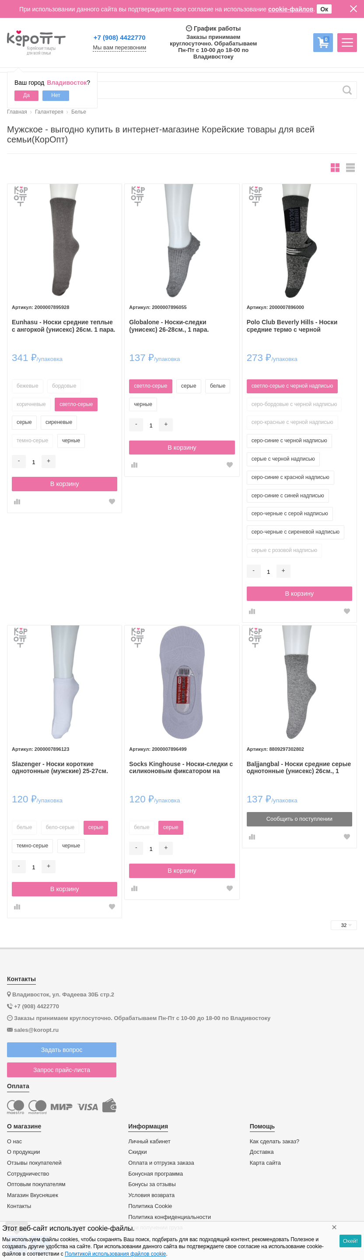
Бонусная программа (155, 1174)
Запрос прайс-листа (61, 1069)
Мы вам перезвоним (119, 48)
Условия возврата (151, 1195)
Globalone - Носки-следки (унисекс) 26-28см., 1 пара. (169, 326)
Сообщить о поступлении (299, 819)
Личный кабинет (149, 1142)
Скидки (137, 1152)
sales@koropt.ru (36, 1030)
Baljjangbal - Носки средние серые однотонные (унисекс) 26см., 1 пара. (299, 767)
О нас (14, 1142)
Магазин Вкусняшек (32, 1195)
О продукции (23, 1152)
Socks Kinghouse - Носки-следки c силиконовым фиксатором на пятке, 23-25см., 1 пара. (181, 767)
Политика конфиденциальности (169, 1217)
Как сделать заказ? (275, 1142)
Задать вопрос (62, 1049)
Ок (324, 9)
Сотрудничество (28, 1174)
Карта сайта (265, 1163)
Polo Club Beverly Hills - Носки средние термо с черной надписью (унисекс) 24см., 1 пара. (298, 326)
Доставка (262, 1152)
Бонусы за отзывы (151, 1184)
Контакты (19, 1206)
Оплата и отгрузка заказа (161, 1163)
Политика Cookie (150, 1206)
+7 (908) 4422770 (120, 37)
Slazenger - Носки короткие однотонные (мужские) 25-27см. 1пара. (60, 767)
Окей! (350, 1241)
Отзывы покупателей (34, 1163)
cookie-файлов (291, 9)
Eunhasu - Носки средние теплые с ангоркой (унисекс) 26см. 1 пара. (63, 326)
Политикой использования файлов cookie (115, 1254)
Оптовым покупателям (36, 1184)
